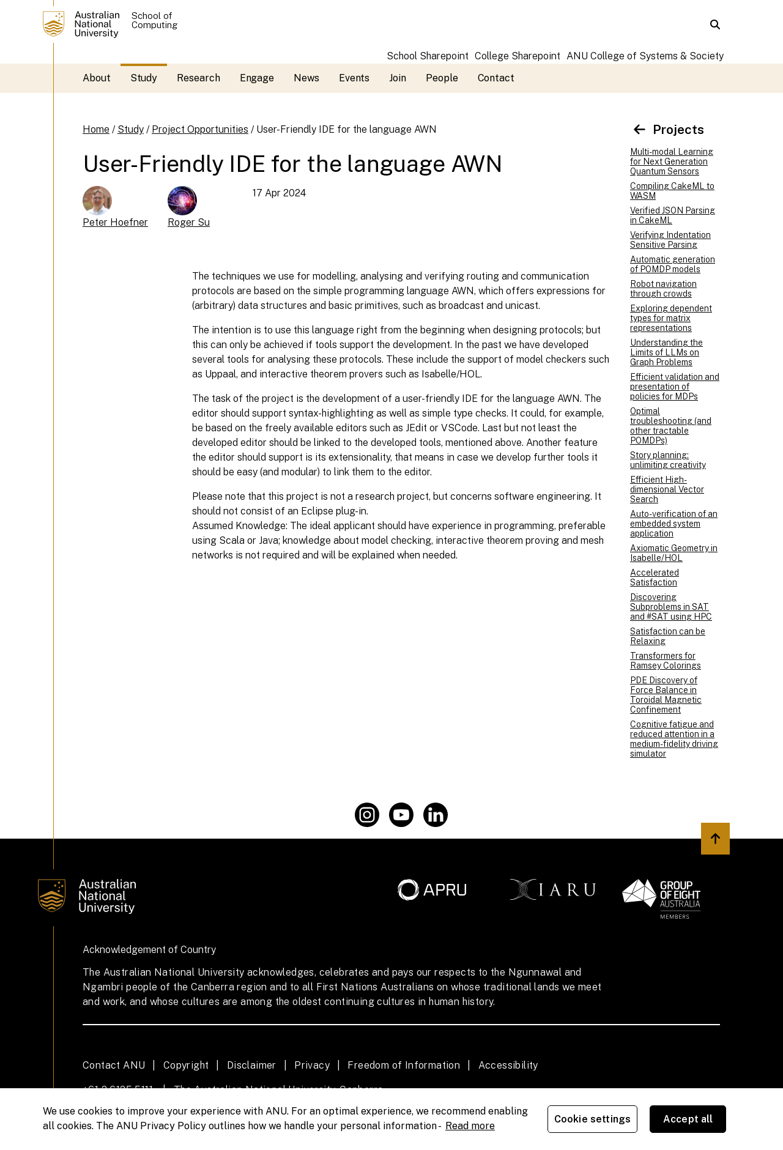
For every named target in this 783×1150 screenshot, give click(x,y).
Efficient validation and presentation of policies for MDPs (674, 386)
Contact (496, 78)
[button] (715, 24)
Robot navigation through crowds (663, 289)
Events (354, 78)
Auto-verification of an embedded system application (674, 523)
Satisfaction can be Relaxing (667, 636)
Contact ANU (114, 1065)
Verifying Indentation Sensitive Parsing (670, 240)
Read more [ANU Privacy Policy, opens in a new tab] (470, 1126)
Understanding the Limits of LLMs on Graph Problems (666, 352)
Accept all (688, 1119)
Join (397, 78)
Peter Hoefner (115, 222)
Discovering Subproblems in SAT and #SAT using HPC (671, 606)
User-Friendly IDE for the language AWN (346, 129)
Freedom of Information (403, 1065)
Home (96, 129)
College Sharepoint (517, 56)
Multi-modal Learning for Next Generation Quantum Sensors (671, 161)
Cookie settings (592, 1119)
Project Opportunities (200, 129)
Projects (667, 129)
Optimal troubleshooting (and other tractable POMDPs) (670, 425)
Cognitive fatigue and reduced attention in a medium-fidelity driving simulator (674, 739)
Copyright (186, 1065)
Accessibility (508, 1065)
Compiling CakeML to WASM (672, 191)
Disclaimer (251, 1065)
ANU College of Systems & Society (645, 56)
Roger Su (189, 222)
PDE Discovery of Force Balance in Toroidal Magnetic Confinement (666, 694)
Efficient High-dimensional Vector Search (667, 489)
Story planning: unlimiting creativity (668, 460)
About (97, 78)
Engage (257, 78)
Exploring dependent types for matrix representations (671, 318)
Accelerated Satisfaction (654, 577)
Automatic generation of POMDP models (672, 264)
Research (198, 78)
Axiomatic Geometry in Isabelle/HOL (674, 553)
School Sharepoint (428, 56)
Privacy (312, 1065)
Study (144, 78)
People (442, 78)
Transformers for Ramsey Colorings (665, 660)
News (306, 78)
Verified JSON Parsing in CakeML (672, 215)
